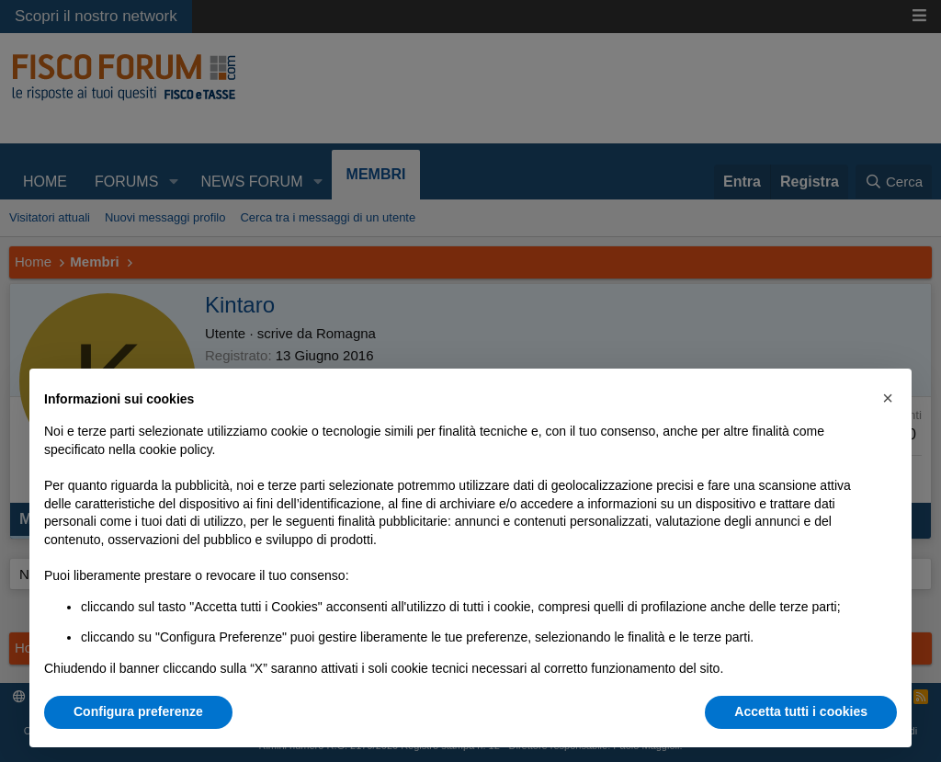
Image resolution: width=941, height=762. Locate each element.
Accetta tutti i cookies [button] (800, 711)
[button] (887, 398)
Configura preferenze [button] (138, 711)
